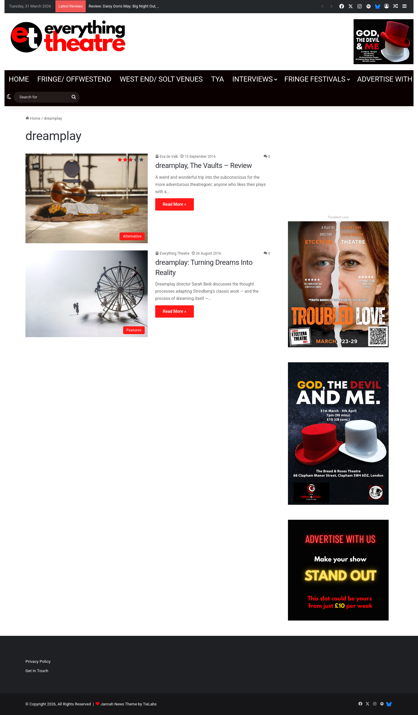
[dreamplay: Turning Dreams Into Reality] (86, 293)
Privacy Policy (38, 661)
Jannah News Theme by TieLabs (129, 704)
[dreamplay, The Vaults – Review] (86, 198)
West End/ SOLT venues (161, 79)
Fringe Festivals (314, 79)
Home (19, 79)
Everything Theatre (174, 253)
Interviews (252, 79)
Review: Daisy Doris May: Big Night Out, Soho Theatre (134, 6)
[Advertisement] (338, 157)
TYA (217, 79)
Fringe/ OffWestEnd (74, 79)
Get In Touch (36, 670)
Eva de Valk (169, 156)
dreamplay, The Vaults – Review (203, 165)
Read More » (174, 204)
